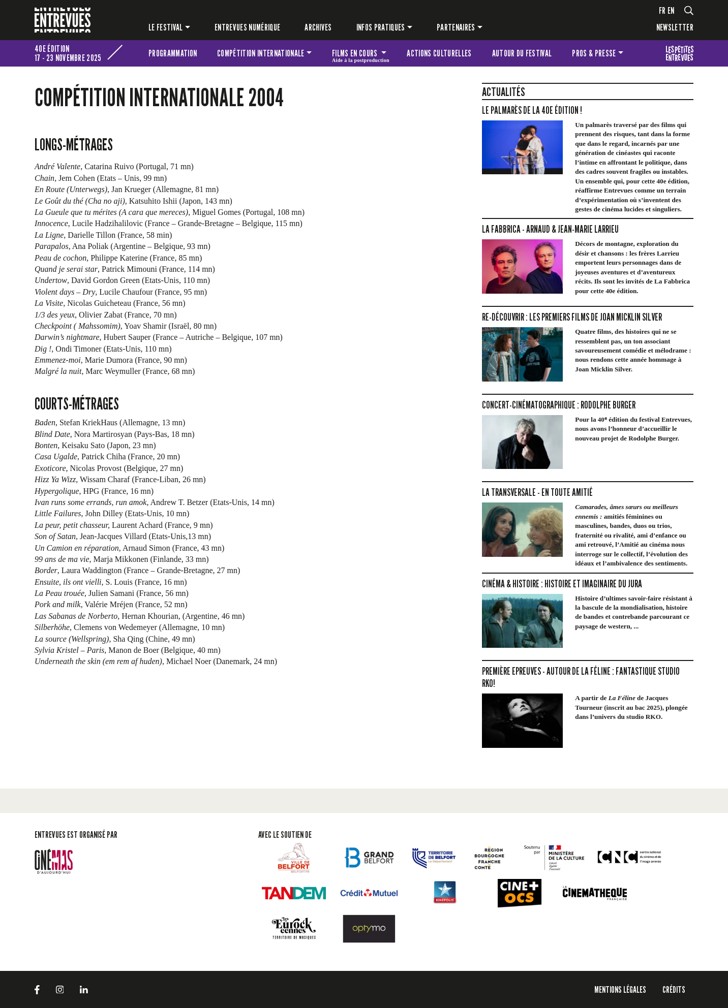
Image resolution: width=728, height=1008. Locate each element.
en (671, 10)
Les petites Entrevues (679, 53)
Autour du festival (522, 53)
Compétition (260, 53)
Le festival (165, 27)
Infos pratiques (380, 27)
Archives (318, 27)
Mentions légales (620, 989)
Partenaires (456, 27)
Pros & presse (594, 53)
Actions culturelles (439, 53)
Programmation (172, 53)
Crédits (673, 989)
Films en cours (360, 55)
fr (662, 10)
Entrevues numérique (247, 27)
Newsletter (674, 27)
